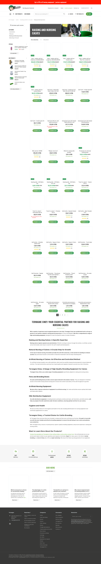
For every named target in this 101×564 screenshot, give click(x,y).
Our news (50, 467)
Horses (41, 519)
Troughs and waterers (45, 527)
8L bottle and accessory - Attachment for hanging (69, 303)
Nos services (58, 523)
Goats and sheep (44, 517)
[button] (17, 14)
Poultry (41, 521)
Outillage (42, 535)
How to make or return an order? (30, 516)
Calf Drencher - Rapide (37, 273)
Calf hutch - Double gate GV (37, 121)
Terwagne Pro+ (59, 521)
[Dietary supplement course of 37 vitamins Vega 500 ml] (11, 48)
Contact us (58, 529)
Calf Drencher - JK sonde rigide (37, 303)
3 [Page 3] (62, 315)
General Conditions (40, 554)
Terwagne (11, 19)
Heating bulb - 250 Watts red (69, 182)
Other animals (43, 523)
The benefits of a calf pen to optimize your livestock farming (60, 490)
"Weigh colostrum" (53, 151)
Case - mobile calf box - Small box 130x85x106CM (37, 59)
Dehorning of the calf (14, 37)
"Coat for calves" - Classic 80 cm (85, 182)
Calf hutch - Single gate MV (85, 89)
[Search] (64, 14)
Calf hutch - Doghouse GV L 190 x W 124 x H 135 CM (69, 90)
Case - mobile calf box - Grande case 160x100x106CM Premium (69, 59)
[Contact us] (76, 8)
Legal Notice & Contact (30, 554)
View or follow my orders (30, 518)
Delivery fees (59, 519)
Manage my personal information (29, 525)
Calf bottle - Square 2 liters (53, 242)
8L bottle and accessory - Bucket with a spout (53, 303)
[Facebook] (10, 524)
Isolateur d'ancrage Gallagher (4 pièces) (19, 61)
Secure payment (59, 517)
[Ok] (90, 516)
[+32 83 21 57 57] (85, 8)
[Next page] (67, 315)
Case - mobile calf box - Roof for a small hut (85, 59)
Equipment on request (45, 539)
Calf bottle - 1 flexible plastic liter (37, 243)
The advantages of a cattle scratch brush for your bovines (39, 490)
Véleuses (11, 33)
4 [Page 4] (64, 315)
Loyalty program (68, 8)
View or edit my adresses (30, 522)
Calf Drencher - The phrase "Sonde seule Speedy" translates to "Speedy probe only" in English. (53, 274)
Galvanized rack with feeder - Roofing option (85, 121)
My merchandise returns (29, 520)
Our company (59, 515)
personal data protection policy (77, 521)
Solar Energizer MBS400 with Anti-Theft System (20, 66)
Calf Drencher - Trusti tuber (85, 242)
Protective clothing (44, 533)
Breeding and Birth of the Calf (26, 19)
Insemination (12, 31)
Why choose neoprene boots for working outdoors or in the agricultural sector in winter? (82, 490)
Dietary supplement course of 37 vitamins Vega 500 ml (21, 47)
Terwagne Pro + (43, 546)
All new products (15, 89)
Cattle (17, 19)
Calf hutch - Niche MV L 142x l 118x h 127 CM (53, 90)
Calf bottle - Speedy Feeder (69, 211)
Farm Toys (42, 543)
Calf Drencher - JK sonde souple (85, 274)
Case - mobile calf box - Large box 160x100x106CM (53, 59)
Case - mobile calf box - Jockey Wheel (37, 90)
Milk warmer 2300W (37, 151)
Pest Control (43, 531)
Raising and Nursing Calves (15, 35)
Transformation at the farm (46, 529)
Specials (11, 44)
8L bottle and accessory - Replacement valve (85, 303)
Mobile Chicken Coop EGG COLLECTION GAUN (21, 77)
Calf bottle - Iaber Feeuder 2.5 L (85, 211)
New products (12, 58)
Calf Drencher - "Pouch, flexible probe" (69, 274)
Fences (41, 525)
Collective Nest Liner (20, 82)
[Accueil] (10, 14)
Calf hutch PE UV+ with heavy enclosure (53, 121)
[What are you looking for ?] (49, 14)
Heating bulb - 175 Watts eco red (53, 182)
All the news (50, 471)
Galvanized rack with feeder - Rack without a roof (69, 121)
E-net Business (22, 557)
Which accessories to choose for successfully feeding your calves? (18, 490)
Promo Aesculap (43, 544)
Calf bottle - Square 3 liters (69, 242)
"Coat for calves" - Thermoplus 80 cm (37, 211)
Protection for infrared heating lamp (85, 151)
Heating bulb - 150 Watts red (37, 182)
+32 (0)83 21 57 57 (15, 520)
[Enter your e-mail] (81, 516)
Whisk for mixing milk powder (69, 151)
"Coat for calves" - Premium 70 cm (53, 211)
